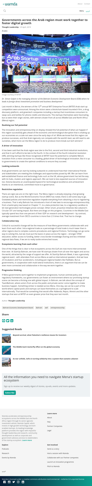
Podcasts (5, 449)
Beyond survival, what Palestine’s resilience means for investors (39, 335)
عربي (88, 11)
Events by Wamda (9, 457)
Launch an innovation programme (60, 462)
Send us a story (53, 449)
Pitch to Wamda (53, 466)
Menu (81, 11)
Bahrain (39, 308)
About (80, 4)
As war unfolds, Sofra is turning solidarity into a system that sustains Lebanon (45, 359)
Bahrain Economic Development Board (18, 308)
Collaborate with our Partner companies (62, 457)
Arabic (5, 31)
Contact (87, 4)
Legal (49, 430)
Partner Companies (54, 426)
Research (5, 453)
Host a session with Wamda (58, 453)
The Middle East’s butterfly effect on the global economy (36, 347)
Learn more (27, 440)
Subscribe (9, 392)
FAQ (48, 422)
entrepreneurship (57, 308)
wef (46, 308)
